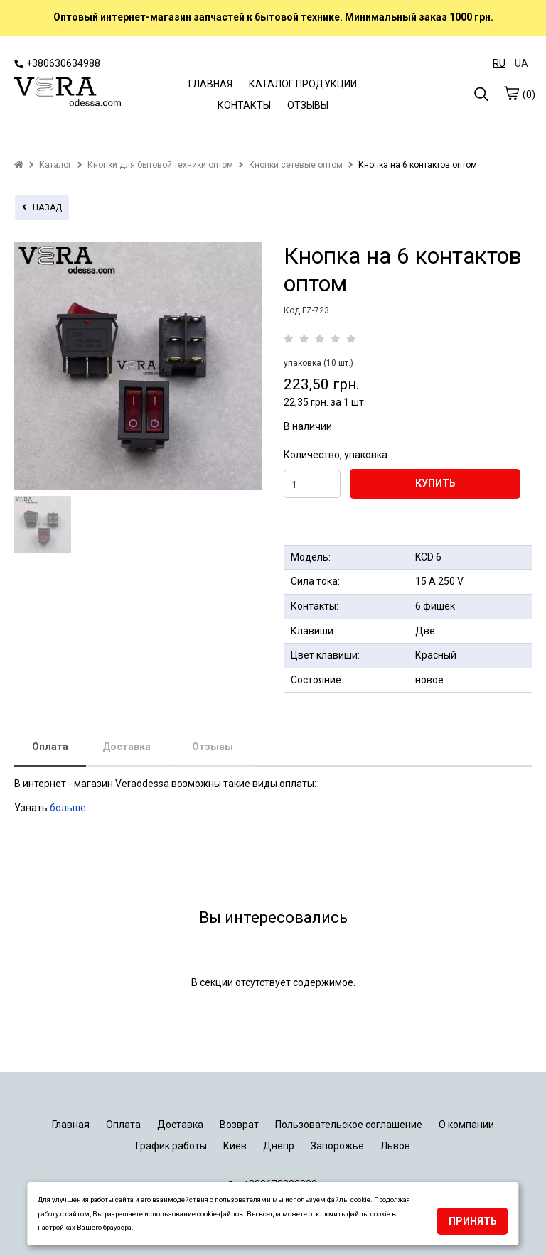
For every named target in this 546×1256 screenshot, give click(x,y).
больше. (70, 807)
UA (521, 63)
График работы (171, 1146)
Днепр (278, 1146)
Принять (473, 1221)
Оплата (50, 746)
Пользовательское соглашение (348, 1124)
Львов (395, 1146)
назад (42, 207)
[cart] (511, 93)
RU (499, 63)
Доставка (126, 746)
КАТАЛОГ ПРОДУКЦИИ (303, 84)
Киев (235, 1146)
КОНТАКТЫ (244, 105)
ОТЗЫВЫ (307, 105)
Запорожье (337, 1146)
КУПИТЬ (435, 483)
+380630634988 (57, 63)
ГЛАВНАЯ (210, 84)
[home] (18, 165)
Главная (71, 1124)
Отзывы (212, 746)
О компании (466, 1124)
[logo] (67, 93)
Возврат (239, 1124)
